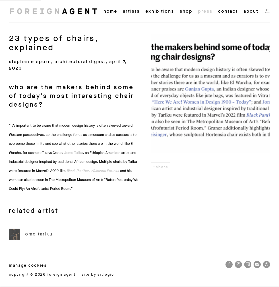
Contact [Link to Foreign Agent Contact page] (228, 11)
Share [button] (162, 167)
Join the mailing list (257, 264)
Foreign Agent (53, 11)
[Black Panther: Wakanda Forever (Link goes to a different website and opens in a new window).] (92, 170)
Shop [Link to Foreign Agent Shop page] (186, 11)
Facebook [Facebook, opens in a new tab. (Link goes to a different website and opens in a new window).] (229, 264)
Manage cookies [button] (28, 265)
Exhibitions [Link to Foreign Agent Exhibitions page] (159, 11)
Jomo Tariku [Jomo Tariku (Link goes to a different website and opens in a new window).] (73, 152)
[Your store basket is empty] (267, 11)
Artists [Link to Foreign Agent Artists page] (131, 11)
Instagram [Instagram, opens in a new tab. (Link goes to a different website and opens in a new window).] (238, 264)
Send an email (266, 264)
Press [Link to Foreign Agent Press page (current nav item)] (205, 11)
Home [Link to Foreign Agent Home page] (110, 11)
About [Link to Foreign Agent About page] (251, 11)
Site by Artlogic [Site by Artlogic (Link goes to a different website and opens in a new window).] (98, 274)
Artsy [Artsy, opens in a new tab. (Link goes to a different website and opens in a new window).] (247, 264)
